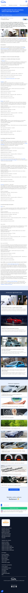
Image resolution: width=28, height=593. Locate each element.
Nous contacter (5, 556)
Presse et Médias (5, 554)
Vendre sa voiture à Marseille (8, 547)
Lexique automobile (6, 573)
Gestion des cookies (6, 562)
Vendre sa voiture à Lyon (7, 548)
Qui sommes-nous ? (6, 555)
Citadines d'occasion (6, 531)
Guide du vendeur (5, 542)
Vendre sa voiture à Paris (7, 546)
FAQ (2, 574)
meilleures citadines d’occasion (6, 284)
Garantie (3, 537)
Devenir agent (5, 558)
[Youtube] (14, 586)
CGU (6, 560)
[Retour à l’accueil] (3, 2)
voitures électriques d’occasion (13, 263)
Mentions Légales (14, 580)
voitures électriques (21, 38)
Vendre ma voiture (5, 543)
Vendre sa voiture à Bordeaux (8, 550)
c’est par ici (21, 511)
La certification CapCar (6, 567)
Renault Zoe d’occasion (10, 78)
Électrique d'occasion (6, 536)
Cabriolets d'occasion (6, 535)
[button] (2, 591)
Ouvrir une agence (5, 559)
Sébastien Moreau (5, 19)
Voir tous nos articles (14, 489)
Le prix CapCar (5, 566)
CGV (3, 560)
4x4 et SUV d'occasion (6, 533)
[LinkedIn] (16, 586)
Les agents (4, 570)
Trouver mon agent (6, 544)
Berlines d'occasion (6, 532)
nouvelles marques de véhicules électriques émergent (13, 159)
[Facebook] (12, 586)
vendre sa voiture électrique (12, 281)
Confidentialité (21, 580)
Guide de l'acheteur (6, 529)
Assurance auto (5, 569)
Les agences (4, 571)
